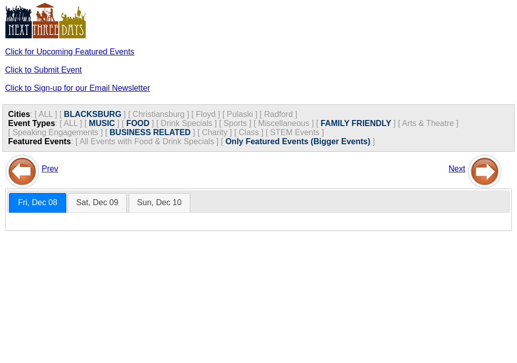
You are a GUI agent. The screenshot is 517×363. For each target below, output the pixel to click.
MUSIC (102, 123)
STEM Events (295, 132)
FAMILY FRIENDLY (356, 123)
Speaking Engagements (55, 132)
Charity (215, 132)
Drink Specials (186, 123)
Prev (49, 168)
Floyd (206, 114)
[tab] (37, 203)
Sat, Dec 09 (97, 202)
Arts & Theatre (428, 123)
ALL (45, 114)
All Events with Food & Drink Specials (146, 141)
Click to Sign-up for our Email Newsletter (77, 88)
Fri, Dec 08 (37, 202)
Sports (235, 123)
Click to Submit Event (43, 70)
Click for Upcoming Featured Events (69, 51)
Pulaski (240, 114)
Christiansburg (159, 114)
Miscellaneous (283, 123)
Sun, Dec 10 (159, 202)
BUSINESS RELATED (150, 132)
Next (457, 168)
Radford (278, 114)
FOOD (137, 123)
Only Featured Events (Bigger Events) (297, 141)
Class (249, 132)
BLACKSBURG (93, 114)
